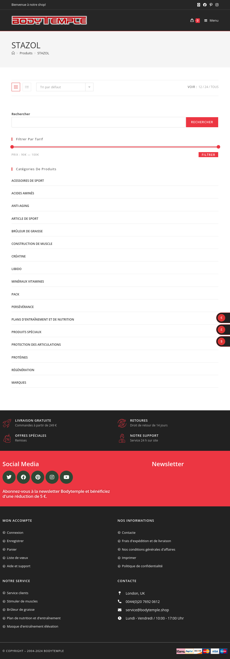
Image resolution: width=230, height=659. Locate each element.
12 (200, 87)
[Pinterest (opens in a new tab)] (211, 4)
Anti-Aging (20, 206)
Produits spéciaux (26, 332)
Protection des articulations (36, 344)
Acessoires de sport (28, 181)
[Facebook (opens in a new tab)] (205, 4)
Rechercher (21, 114)
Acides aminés (23, 193)
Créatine (19, 256)
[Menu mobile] (209, 20)
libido (17, 269)
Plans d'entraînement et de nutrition (43, 319)
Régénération (23, 370)
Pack (15, 294)
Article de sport (25, 218)
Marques (19, 382)
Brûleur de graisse (27, 231)
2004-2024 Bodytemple (45, 651)
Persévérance (23, 307)
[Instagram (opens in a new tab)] (216, 4)
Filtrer (208, 155)
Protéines (20, 357)
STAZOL (43, 53)
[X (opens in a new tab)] (199, 4)
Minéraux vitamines (28, 281)
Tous (214, 87)
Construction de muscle (32, 244)
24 (206, 87)
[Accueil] (13, 53)
